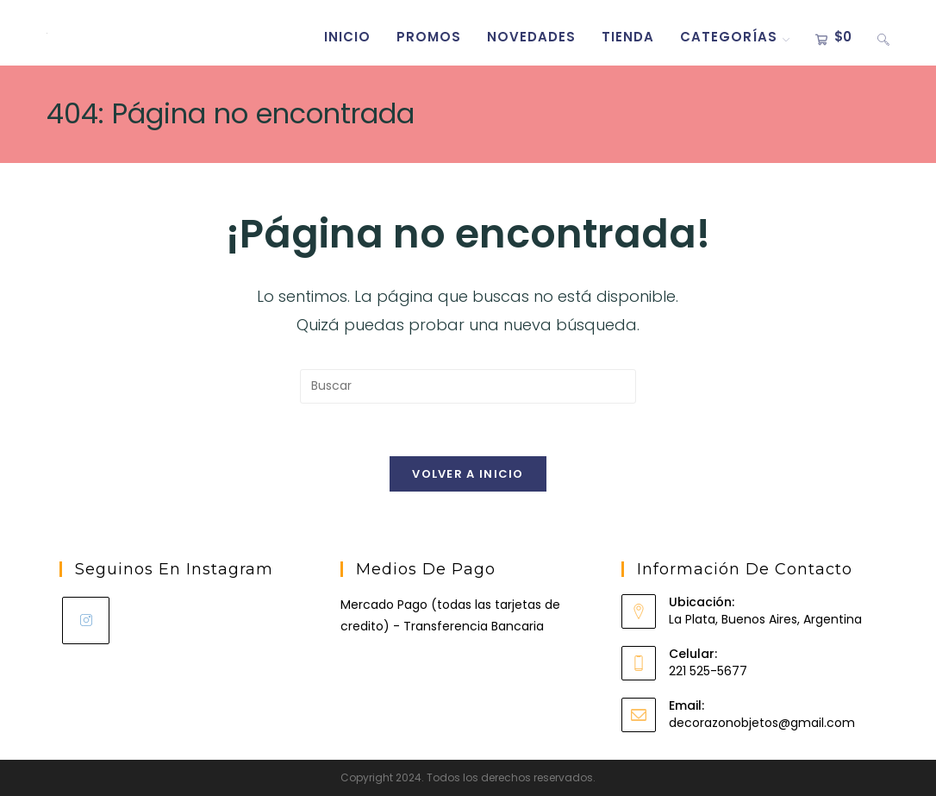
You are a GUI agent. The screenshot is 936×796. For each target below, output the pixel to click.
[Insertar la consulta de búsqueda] (468, 386)
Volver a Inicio (468, 474)
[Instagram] (85, 620)
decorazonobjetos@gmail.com (762, 722)
